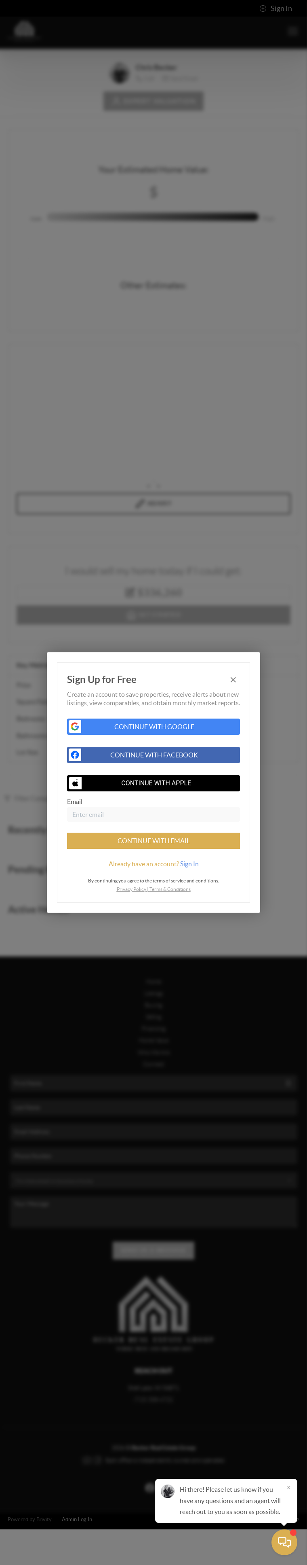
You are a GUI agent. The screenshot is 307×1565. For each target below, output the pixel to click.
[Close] (289, 1487)
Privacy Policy (131, 889)
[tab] (153, 864)
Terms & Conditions (170, 889)
